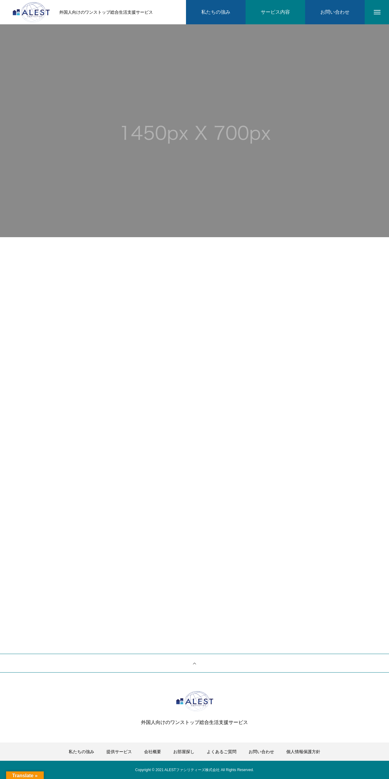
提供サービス (119, 751)
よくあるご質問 (221, 751)
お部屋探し (183, 751)
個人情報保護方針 (303, 751)
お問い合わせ (261, 751)
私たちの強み (81, 751)
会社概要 (152, 751)
